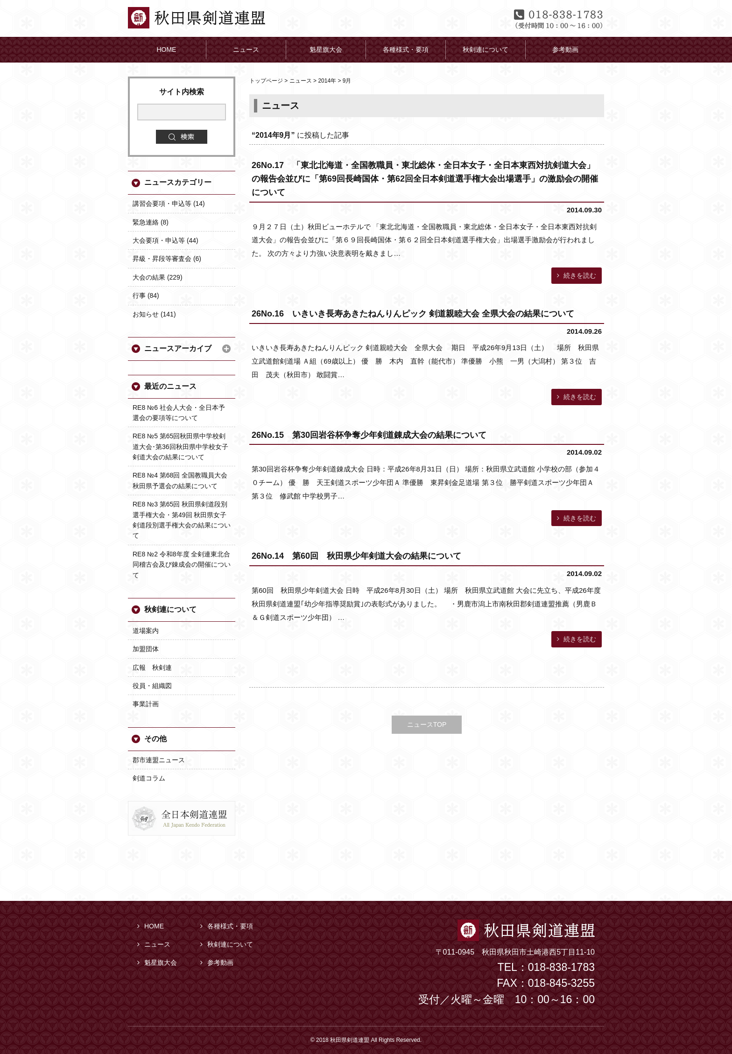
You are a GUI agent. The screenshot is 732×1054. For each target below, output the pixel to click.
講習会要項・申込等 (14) (169, 203)
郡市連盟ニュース (159, 760)
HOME (150, 926)
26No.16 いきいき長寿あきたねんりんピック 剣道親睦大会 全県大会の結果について (413, 313)
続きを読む (576, 275)
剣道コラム (149, 778)
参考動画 (216, 962)
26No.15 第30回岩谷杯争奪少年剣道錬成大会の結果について (369, 435)
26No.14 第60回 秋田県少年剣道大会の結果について (356, 556)
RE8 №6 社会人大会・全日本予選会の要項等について (179, 413)
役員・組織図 (152, 685)
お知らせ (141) (154, 314)
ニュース (153, 944)
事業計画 (146, 704)
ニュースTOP (427, 724)
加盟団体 (146, 649)
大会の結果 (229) (158, 277)
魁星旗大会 (157, 962)
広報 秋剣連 (152, 667)
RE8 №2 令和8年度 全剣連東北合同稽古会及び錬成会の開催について (182, 564)
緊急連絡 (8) (151, 222)
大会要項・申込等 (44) (165, 240)
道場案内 (146, 630)
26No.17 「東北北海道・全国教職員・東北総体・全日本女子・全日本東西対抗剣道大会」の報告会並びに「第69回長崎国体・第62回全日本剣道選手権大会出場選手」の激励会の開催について (425, 179)
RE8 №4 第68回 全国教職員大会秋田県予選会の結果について (180, 480)
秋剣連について (170, 609)
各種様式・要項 (226, 926)
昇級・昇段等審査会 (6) (167, 258)
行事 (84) (146, 295)
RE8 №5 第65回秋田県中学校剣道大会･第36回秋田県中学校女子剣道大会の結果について (180, 446)
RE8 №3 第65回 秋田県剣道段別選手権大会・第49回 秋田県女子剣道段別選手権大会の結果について (182, 519)
